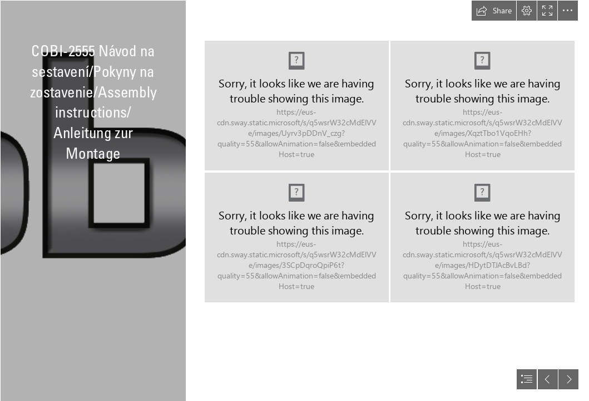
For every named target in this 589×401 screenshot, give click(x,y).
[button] (494, 11)
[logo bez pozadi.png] (92, 200)
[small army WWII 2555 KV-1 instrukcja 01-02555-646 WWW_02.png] (296, 237)
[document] (294, 200)
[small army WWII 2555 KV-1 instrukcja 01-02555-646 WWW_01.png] (296, 105)
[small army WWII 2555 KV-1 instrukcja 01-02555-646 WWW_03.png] (482, 105)
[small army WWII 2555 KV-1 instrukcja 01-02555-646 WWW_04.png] (482, 237)
